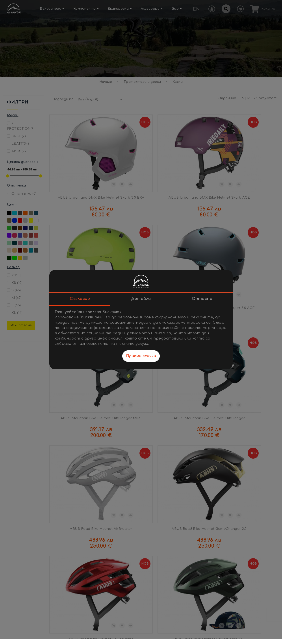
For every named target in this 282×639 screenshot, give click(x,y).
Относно (202, 299)
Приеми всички (141, 356)
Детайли (141, 299)
